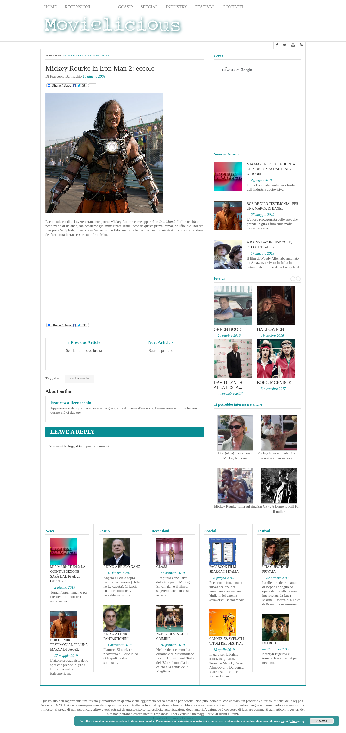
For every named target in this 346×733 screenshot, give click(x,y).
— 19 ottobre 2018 (270, 335)
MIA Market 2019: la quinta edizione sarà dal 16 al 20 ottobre (271, 169)
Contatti (233, 7)
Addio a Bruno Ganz (121, 567)
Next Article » (161, 342)
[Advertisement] (267, 27)
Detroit (269, 643)
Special (149, 7)
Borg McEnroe (274, 382)
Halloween (270, 329)
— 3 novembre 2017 (271, 389)
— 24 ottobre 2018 (227, 335)
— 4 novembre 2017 (228, 393)
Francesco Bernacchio (70, 403)
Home (50, 7)
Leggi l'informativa (292, 721)
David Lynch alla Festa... (228, 385)
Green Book (227, 329)
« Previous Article (84, 342)
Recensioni (77, 7)
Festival (205, 7)
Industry (176, 7)
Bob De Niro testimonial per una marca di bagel (69, 644)
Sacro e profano (161, 350)
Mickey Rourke (79, 378)
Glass (161, 567)
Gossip (125, 7)
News (104, 7)
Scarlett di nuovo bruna (84, 350)
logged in (75, 446)
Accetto (321, 721)
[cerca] (252, 70)
